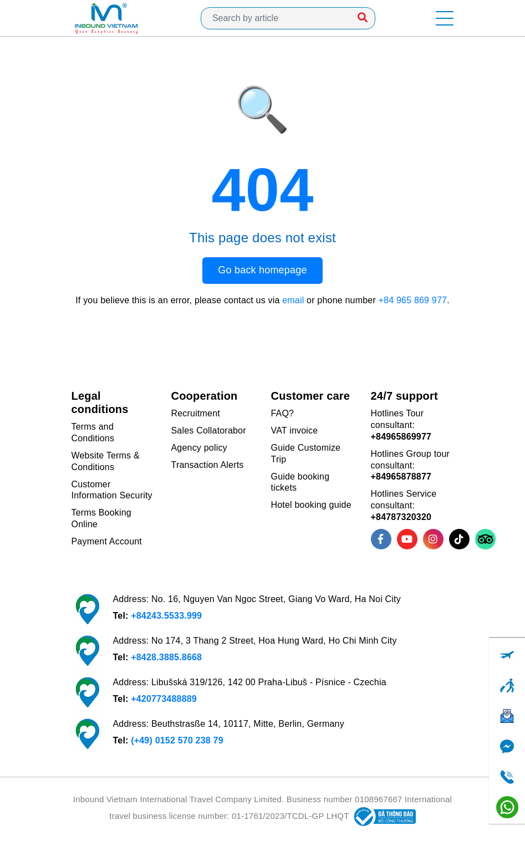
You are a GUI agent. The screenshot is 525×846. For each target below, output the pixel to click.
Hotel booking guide (311, 504)
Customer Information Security (112, 490)
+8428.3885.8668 (166, 657)
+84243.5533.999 (166, 615)
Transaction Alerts (207, 465)
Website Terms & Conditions (106, 461)
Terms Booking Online (101, 518)
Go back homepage (262, 270)
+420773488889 (164, 699)
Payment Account (107, 541)
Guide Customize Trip (306, 453)
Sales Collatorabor (208, 430)
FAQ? (282, 413)
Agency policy (199, 447)
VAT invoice (294, 430)
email (293, 300)
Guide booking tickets (300, 482)
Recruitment (195, 413)
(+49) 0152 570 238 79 (177, 740)
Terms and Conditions (93, 432)
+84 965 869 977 (413, 300)
